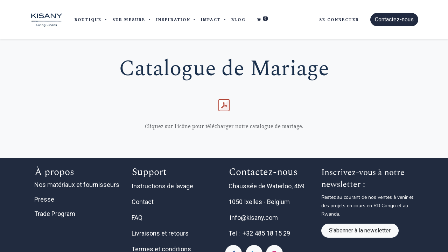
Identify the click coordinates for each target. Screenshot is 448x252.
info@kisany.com (254, 217)
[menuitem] (238, 20)
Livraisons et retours (161, 233)
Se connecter (339, 19)
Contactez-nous (394, 19)
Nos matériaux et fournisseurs (76, 184)
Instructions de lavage (163, 186)
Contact (143, 201)
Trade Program (54, 213)
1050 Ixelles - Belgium (260, 201)
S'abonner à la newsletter (360, 230)
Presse (44, 199)
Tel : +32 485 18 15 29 (259, 233)
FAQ (138, 217)
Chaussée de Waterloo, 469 (267, 186)
